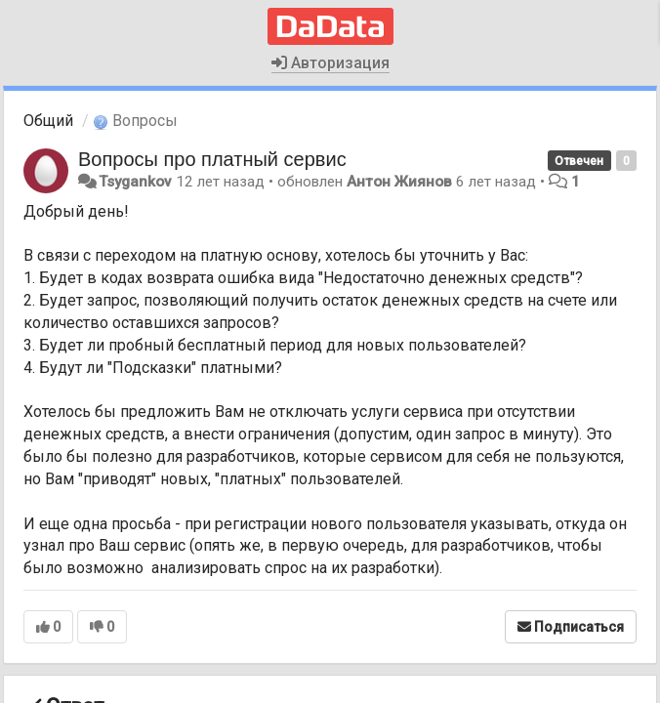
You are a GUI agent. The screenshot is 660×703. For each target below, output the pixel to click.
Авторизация (330, 63)
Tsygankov (135, 181)
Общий (48, 120)
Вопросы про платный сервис (212, 159)
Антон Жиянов (399, 181)
